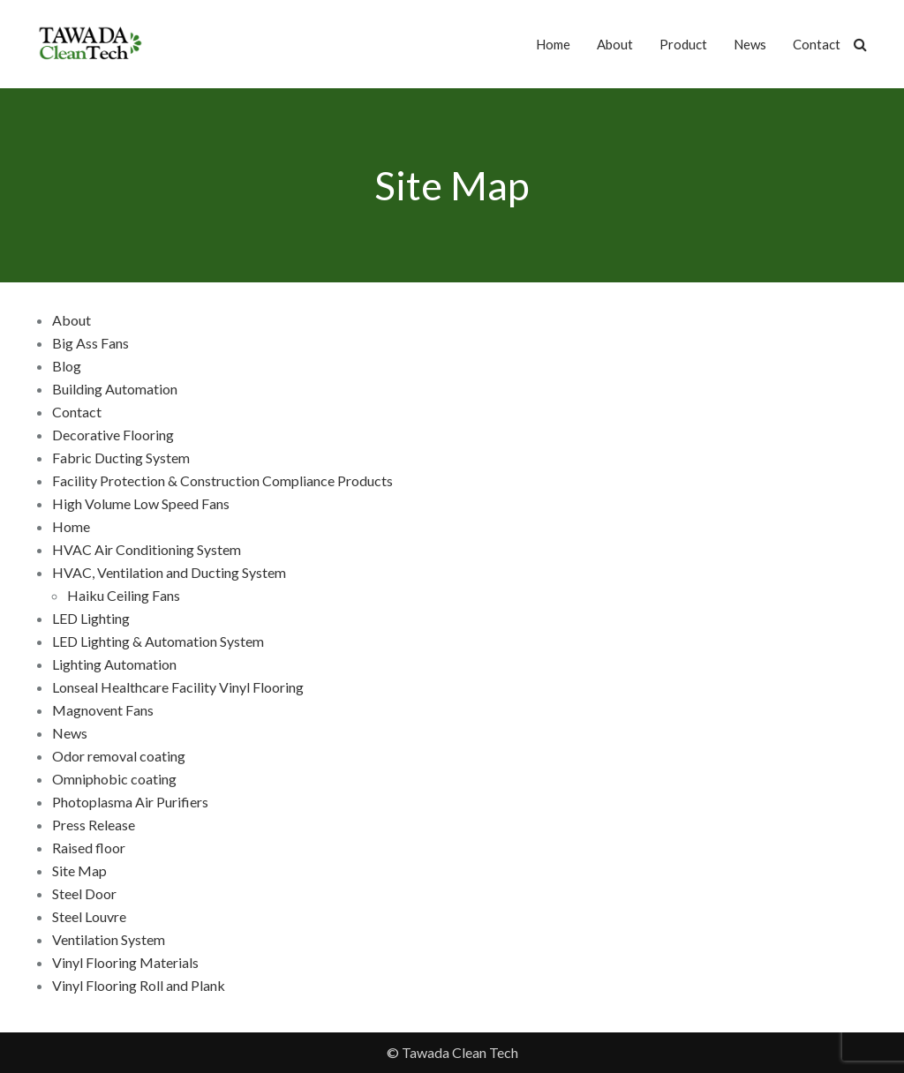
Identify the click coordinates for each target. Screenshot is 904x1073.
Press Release (93, 824)
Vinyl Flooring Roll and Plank (138, 985)
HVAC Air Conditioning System (146, 549)
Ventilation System (108, 939)
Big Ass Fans (90, 342)
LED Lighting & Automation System (158, 641)
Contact (77, 411)
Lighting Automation (114, 664)
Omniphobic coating (114, 778)
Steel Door (84, 893)
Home (71, 526)
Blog (66, 365)
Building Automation (114, 388)
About (71, 319)
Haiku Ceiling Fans (123, 595)
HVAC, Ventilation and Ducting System (169, 572)
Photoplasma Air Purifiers (130, 801)
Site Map (79, 870)
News (69, 732)
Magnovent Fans (103, 710)
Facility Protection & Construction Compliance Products (222, 480)
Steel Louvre (89, 916)
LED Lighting (91, 618)
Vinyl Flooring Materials (125, 962)
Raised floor (88, 847)
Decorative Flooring (113, 434)
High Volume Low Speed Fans (141, 503)
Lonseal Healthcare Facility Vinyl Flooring (178, 687)
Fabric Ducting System (121, 457)
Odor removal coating (118, 755)
